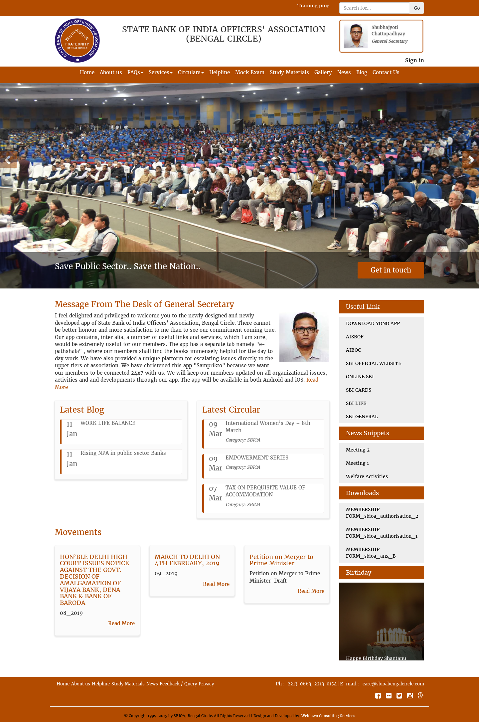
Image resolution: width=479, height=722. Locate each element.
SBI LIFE (356, 403)
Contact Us (386, 72)
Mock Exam (249, 72)
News (344, 72)
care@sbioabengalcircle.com (393, 684)
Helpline (219, 72)
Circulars (191, 72)
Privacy (206, 684)
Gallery (323, 72)
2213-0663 (299, 684)
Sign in (414, 60)
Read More (121, 623)
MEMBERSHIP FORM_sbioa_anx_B (371, 552)
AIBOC (353, 350)
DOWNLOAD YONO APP (373, 323)
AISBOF (355, 337)
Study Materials (289, 72)
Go (417, 8)
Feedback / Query (178, 684)
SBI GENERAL (362, 417)
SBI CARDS (358, 390)
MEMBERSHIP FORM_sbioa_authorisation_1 (381, 532)
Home (87, 72)
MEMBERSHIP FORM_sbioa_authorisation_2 (382, 512)
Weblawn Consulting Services (328, 715)
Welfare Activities (367, 476)
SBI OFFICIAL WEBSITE (373, 363)
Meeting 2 (358, 450)
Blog (361, 72)
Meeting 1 (357, 463)
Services (161, 72)
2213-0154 (325, 684)
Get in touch (391, 270)
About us (111, 72)
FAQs (135, 72)
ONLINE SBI (360, 377)
